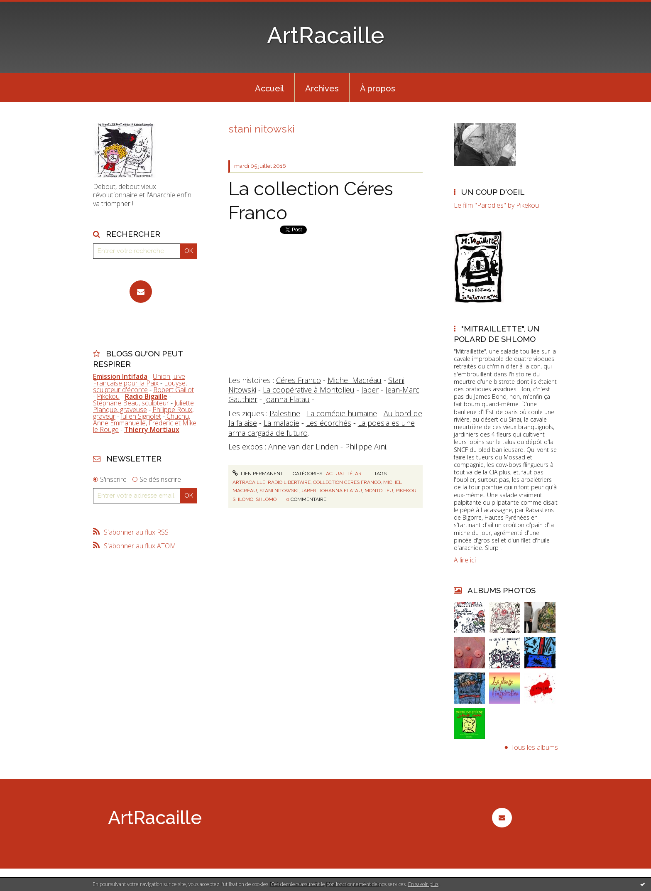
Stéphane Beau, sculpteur (131, 402)
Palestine (284, 413)
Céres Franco (298, 380)
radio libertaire (289, 482)
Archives (322, 88)
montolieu (379, 490)
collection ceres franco (347, 482)
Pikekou (108, 396)
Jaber (370, 390)
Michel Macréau (355, 380)
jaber (308, 490)
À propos (377, 88)
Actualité (339, 473)
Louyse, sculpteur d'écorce (140, 386)
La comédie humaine (342, 413)
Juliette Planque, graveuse (143, 406)
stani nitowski (279, 490)
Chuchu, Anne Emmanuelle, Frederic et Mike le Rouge (144, 423)
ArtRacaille (325, 35)
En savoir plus (423, 884)
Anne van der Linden (303, 447)
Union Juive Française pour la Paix (139, 380)
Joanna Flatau (287, 399)
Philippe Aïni (365, 447)
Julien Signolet (141, 416)
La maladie (281, 423)
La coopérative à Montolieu (309, 390)
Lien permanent (257, 473)
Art (360, 473)
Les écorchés (328, 423)
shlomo (266, 499)
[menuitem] (269, 87)
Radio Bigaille (146, 396)
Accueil (269, 88)
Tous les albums (534, 747)
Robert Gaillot (173, 389)
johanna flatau (340, 490)
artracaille (248, 482)
